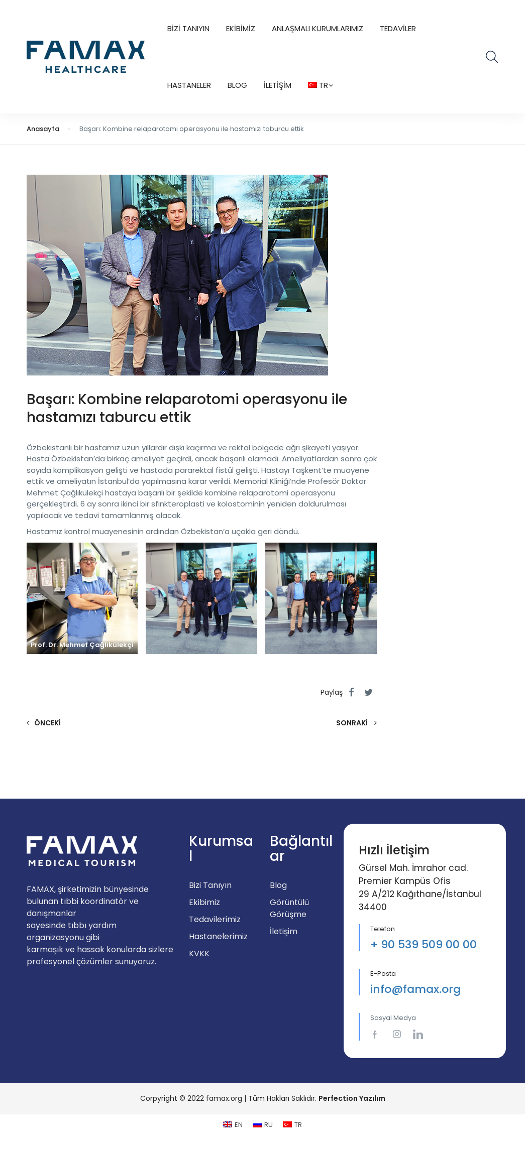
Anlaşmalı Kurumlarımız (317, 28)
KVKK (199, 953)
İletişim (277, 85)
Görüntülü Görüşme (289, 908)
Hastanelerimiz (218, 936)
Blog (237, 85)
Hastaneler (189, 85)
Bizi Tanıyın (188, 28)
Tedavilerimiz (215, 919)
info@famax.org (415, 989)
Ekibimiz (240, 28)
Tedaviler (398, 28)
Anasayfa (43, 129)
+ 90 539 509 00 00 (423, 944)
